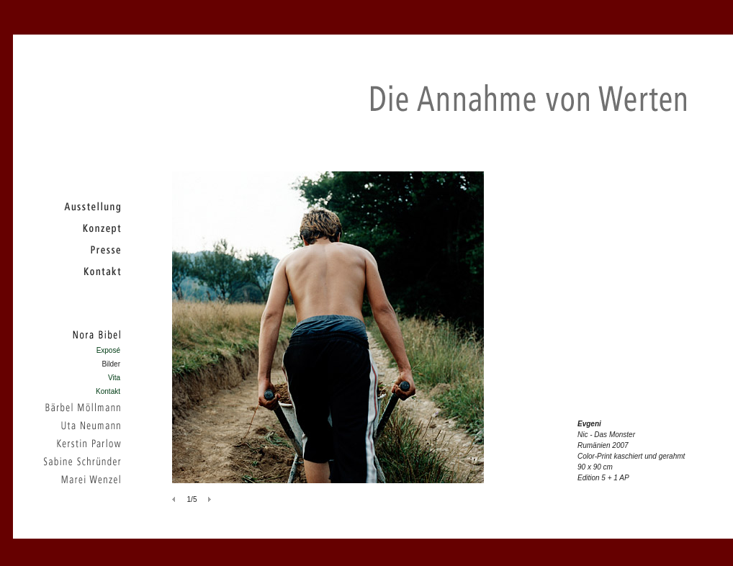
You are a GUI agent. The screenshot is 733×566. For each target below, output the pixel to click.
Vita (114, 378)
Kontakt (108, 391)
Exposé (108, 350)
